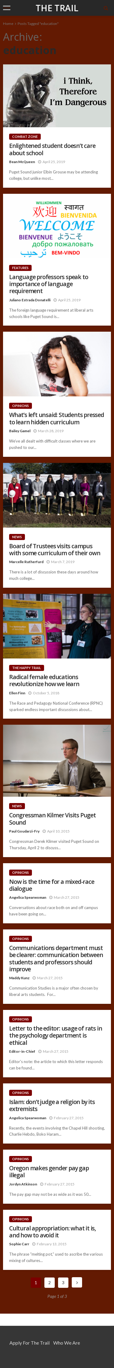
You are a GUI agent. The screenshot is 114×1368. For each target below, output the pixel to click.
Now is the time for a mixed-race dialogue (51, 885)
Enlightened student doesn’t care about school (52, 149)
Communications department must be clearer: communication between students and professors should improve (56, 958)
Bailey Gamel (19, 431)
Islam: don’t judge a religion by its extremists (52, 1105)
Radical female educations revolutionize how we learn (44, 680)
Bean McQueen (22, 161)
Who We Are (66, 1343)
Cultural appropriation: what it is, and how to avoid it (52, 1232)
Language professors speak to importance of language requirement (48, 284)
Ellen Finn (17, 693)
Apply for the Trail (29, 1343)
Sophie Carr (19, 1244)
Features (20, 268)
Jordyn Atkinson (23, 1184)
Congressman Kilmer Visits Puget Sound (52, 819)
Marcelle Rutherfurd (26, 561)
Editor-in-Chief (22, 1051)
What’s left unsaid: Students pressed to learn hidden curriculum (56, 418)
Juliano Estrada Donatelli (29, 300)
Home (8, 23)
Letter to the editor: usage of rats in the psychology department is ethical (55, 1035)
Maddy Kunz (19, 978)
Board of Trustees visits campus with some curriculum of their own (54, 549)
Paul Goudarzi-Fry (24, 831)
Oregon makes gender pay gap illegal (49, 1172)
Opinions (20, 406)
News (17, 537)
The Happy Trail (26, 668)
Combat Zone (25, 137)
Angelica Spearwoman (27, 897)
